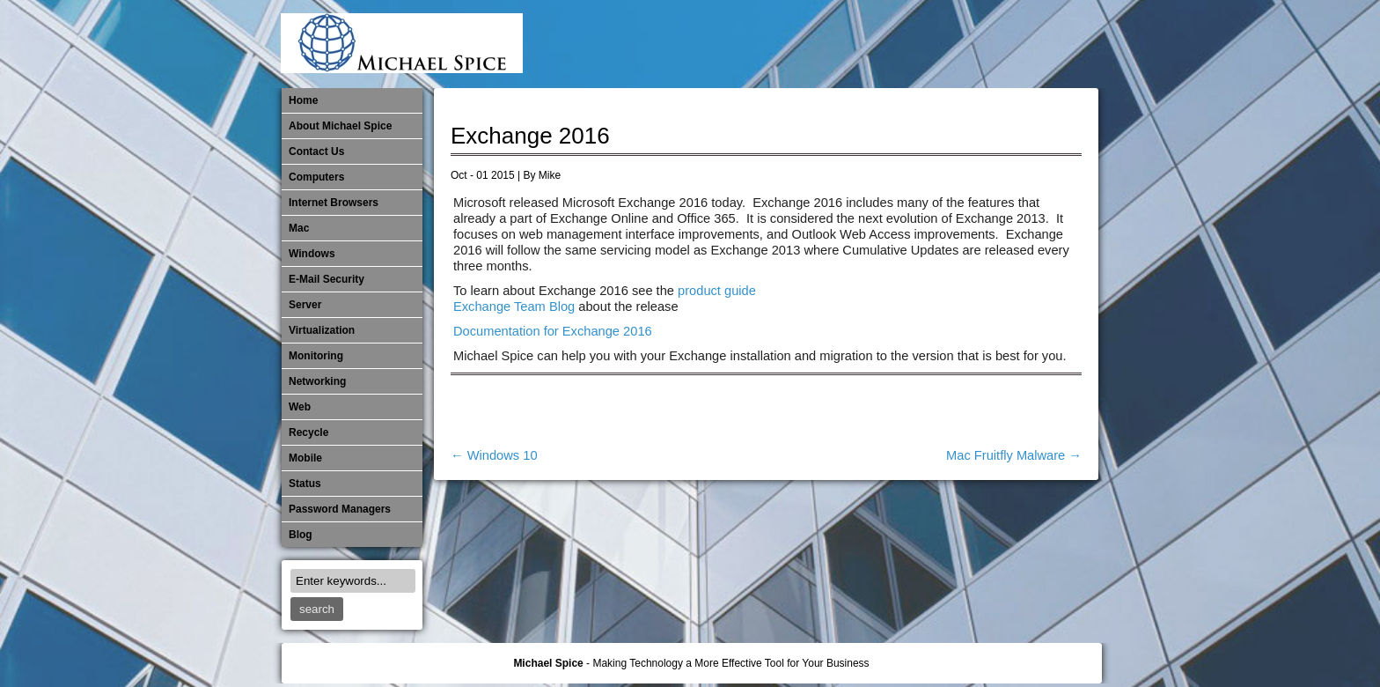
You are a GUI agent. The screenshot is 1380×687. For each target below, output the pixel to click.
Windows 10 (494, 455)
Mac (299, 228)
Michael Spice (548, 663)
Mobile (906, 44)
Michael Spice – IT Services (877, 44)
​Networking (964, 44)
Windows (312, 253)
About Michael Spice (340, 126)
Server (305, 305)
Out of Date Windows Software (1022, 44)
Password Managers (1051, 44)
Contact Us (316, 151)
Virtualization (322, 330)
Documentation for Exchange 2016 (552, 331)
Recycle (308, 432)
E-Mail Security (790, 44)
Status (305, 483)
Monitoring (935, 44)
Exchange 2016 (530, 135)
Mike (550, 175)
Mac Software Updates (848, 44)
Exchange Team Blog (514, 306)
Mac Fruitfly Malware (1014, 455)
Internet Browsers (333, 202)
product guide (717, 291)
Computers (316, 177)
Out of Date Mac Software (993, 44)
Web (300, 407)
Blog (300, 534)
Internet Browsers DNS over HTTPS (819, 44)
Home (303, 100)
